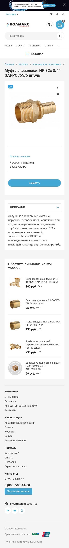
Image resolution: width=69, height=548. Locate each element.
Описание (17, 207)
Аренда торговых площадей (21, 405)
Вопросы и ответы (15, 440)
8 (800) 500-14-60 (50, 24)
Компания (34, 45)
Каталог (23, 64)
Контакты (10, 410)
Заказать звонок (18, 491)
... (59, 45)
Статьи (49, 45)
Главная (9, 64)
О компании (11, 396)
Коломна (11, 14)
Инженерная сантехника (47, 64)
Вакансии (10, 401)
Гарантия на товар (15, 466)
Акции (8, 45)
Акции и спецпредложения (20, 422)
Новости (9, 431)
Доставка (10, 462)
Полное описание (20, 156)
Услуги (20, 45)
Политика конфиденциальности (23, 541)
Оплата (9, 457)
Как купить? (12, 453)
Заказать (34, 183)
